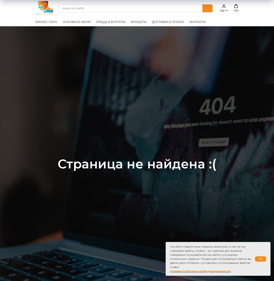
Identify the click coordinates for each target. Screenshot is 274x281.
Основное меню (77, 22)
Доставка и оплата (168, 22)
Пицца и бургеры (110, 22)
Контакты (197, 22)
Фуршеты (139, 22)
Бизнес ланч (46, 22)
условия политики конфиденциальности (200, 271)
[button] (224, 8)
